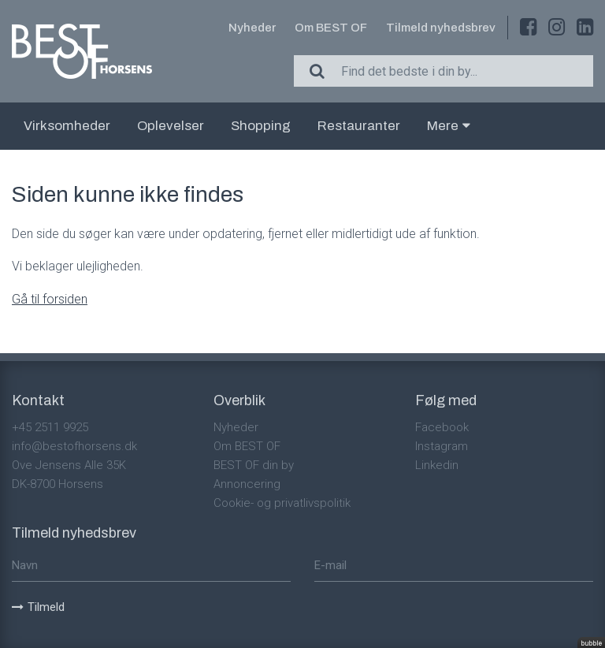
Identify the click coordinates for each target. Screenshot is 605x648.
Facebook (442, 427)
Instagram (441, 446)
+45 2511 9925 (50, 427)
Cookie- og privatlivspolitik (282, 503)
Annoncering (246, 484)
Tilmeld (38, 607)
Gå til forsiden (49, 299)
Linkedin (436, 465)
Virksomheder (67, 125)
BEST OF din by (253, 465)
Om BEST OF (331, 27)
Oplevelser (170, 125)
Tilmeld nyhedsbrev (441, 27)
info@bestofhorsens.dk (74, 446)
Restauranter (358, 125)
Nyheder (252, 27)
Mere (448, 125)
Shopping (261, 125)
